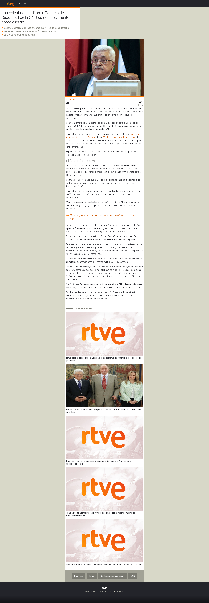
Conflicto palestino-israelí (112, 576)
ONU (133, 576)
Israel (91, 576)
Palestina (78, 576)
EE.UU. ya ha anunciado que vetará (119, 137)
